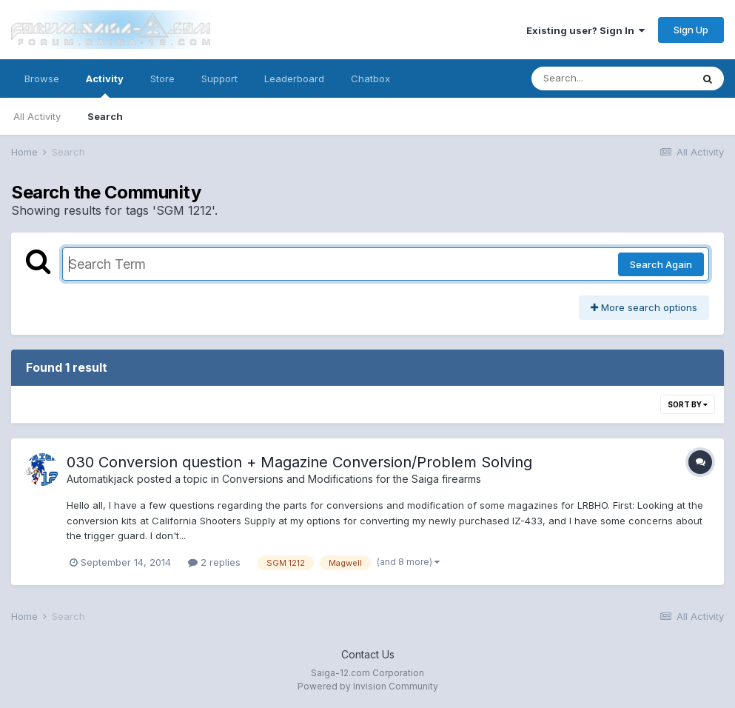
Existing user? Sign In (585, 30)
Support (219, 78)
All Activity (37, 116)
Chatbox (370, 78)
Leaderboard (294, 78)
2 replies (214, 562)
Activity (105, 85)
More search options (644, 307)
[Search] (611, 78)
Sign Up (691, 30)
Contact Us (368, 654)
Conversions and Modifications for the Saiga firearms (351, 478)
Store (162, 78)
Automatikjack (100, 478)
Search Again (661, 264)
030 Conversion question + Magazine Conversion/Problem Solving (299, 462)
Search (105, 116)
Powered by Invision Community (368, 686)
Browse (41, 78)
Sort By (688, 404)
